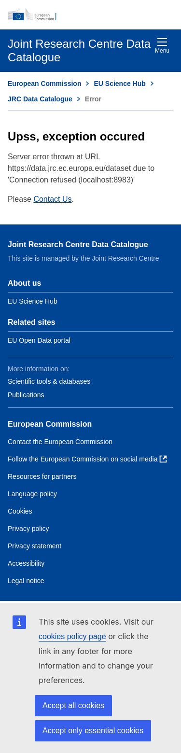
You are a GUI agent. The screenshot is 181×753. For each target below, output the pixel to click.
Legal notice (26, 581)
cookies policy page (72, 636)
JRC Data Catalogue (40, 99)
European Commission (44, 83)
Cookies (20, 511)
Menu (162, 45)
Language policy (32, 494)
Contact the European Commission (60, 442)
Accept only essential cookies (92, 730)
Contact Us (52, 199)
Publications (26, 395)
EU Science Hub (119, 83)
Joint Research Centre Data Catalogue (78, 244)
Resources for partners (42, 476)
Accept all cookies (73, 705)
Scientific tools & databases (49, 381)
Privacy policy (28, 528)
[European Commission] (90, 14)
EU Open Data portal (39, 340)
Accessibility (26, 563)
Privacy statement (34, 546)
